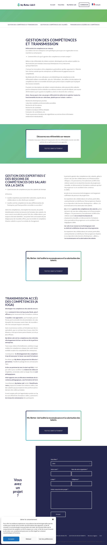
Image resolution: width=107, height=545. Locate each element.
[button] (53, 519)
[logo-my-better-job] (26, 4)
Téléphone (75, 479)
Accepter (11, 539)
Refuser (28, 539)
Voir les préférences (46, 539)
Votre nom (54, 469)
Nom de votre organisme (80, 469)
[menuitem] (53, 4)
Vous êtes (54, 459)
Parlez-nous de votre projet (59, 489)
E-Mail (53, 479)
